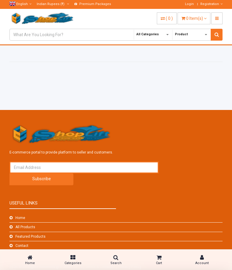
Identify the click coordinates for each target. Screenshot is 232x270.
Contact (21, 246)
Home (20, 218)
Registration (211, 4)
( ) (167, 18)
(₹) (53, 4)
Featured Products (30, 236)
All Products (25, 227)
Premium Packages (92, 4)
